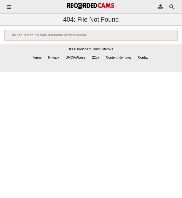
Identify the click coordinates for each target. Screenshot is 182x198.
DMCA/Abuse (76, 57)
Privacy (53, 57)
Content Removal (119, 57)
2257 (95, 57)
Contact (143, 57)
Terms (37, 57)
